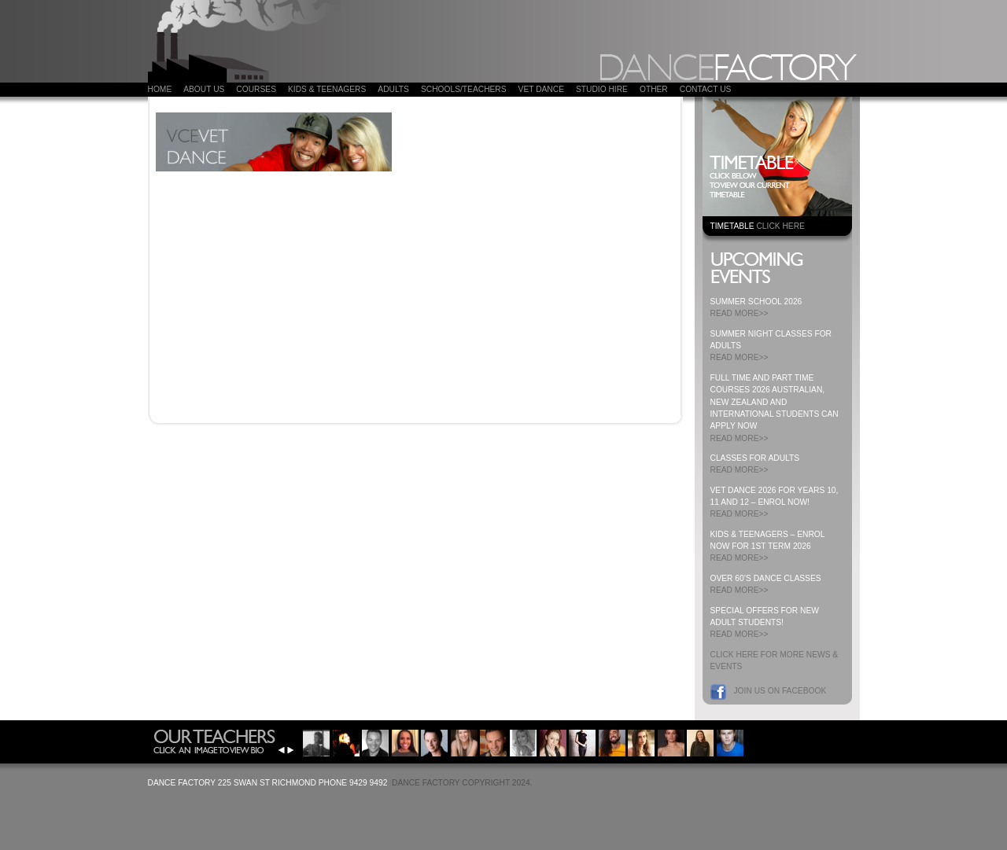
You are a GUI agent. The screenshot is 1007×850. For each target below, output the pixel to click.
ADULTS (393, 89)
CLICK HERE (780, 226)
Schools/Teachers (464, 89)
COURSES (256, 89)
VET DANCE (541, 89)
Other (654, 89)
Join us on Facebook (780, 690)
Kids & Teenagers (327, 89)
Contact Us (706, 89)
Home (160, 89)
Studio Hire (602, 89)
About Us (203, 89)
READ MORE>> (739, 313)
